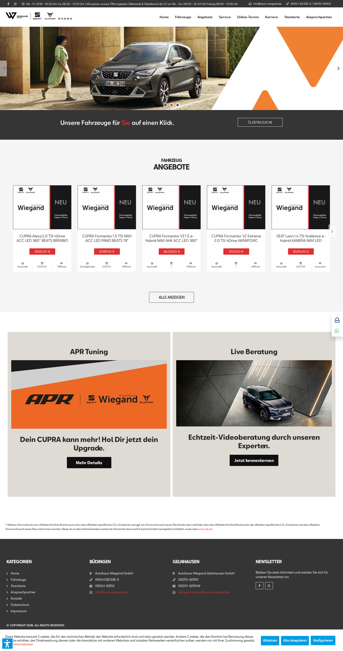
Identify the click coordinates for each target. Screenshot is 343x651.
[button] (7, 643)
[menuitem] (164, 17)
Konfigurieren (323, 640)
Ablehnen (270, 640)
